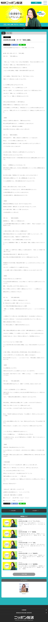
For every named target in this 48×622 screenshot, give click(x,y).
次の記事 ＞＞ (36, 510)
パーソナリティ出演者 (24, 28)
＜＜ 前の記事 (12, 510)
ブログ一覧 (8, 33)
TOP (3, 33)
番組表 (36, 3)
